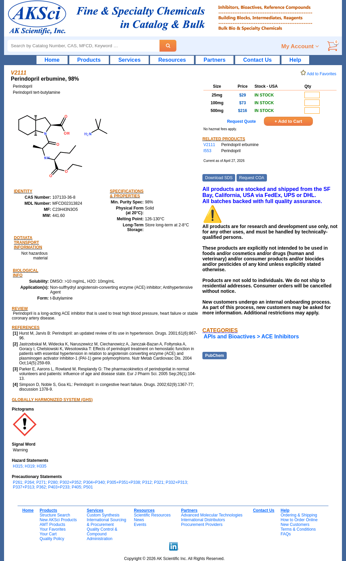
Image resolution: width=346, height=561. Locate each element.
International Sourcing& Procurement (106, 522)
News (139, 519)
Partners (215, 60)
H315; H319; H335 (29, 466)
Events (140, 524)
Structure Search (55, 515)
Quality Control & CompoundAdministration (102, 534)
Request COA (251, 177)
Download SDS (218, 177)
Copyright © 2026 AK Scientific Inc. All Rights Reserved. (174, 558)
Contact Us (257, 60)
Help (295, 60)
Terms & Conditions (298, 529)
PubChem (214, 355)
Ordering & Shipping (298, 515)
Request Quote (241, 121)
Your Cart (48, 534)
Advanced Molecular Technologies (212, 515)
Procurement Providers (202, 524)
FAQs (285, 534)
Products (89, 60)
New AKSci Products (58, 519)
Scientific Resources (152, 515)
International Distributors (203, 519)
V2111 (209, 144)
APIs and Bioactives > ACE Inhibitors (251, 336)
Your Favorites (53, 529)
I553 (207, 150)
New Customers (294, 524)
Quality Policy (52, 538)
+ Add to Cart (288, 121)
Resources (172, 60)
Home (52, 60)
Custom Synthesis (103, 515)
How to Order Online (298, 519)
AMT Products (52, 524)
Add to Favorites (320, 74)
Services (129, 60)
